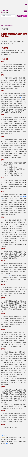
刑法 (21, 98)
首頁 (2, 26)
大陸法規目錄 (9, 26)
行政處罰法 (9, 276)
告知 (7, 443)
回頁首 (3, 435)
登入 (26, 5)
